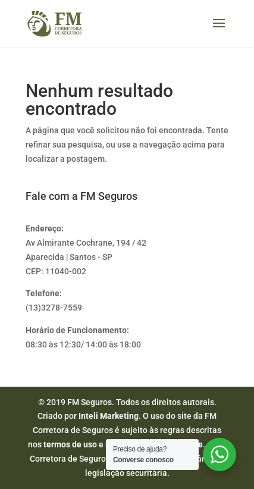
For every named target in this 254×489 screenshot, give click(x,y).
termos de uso (70, 444)
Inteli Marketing (109, 416)
